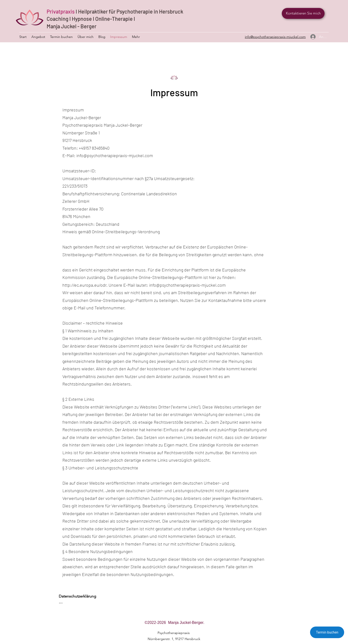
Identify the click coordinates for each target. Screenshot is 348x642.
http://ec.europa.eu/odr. (85, 285)
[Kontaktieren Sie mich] (303, 13)
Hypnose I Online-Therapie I (103, 18)
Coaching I (59, 18)
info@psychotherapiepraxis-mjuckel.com (114, 155)
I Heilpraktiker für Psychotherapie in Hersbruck (129, 11)
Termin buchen (327, 632)
